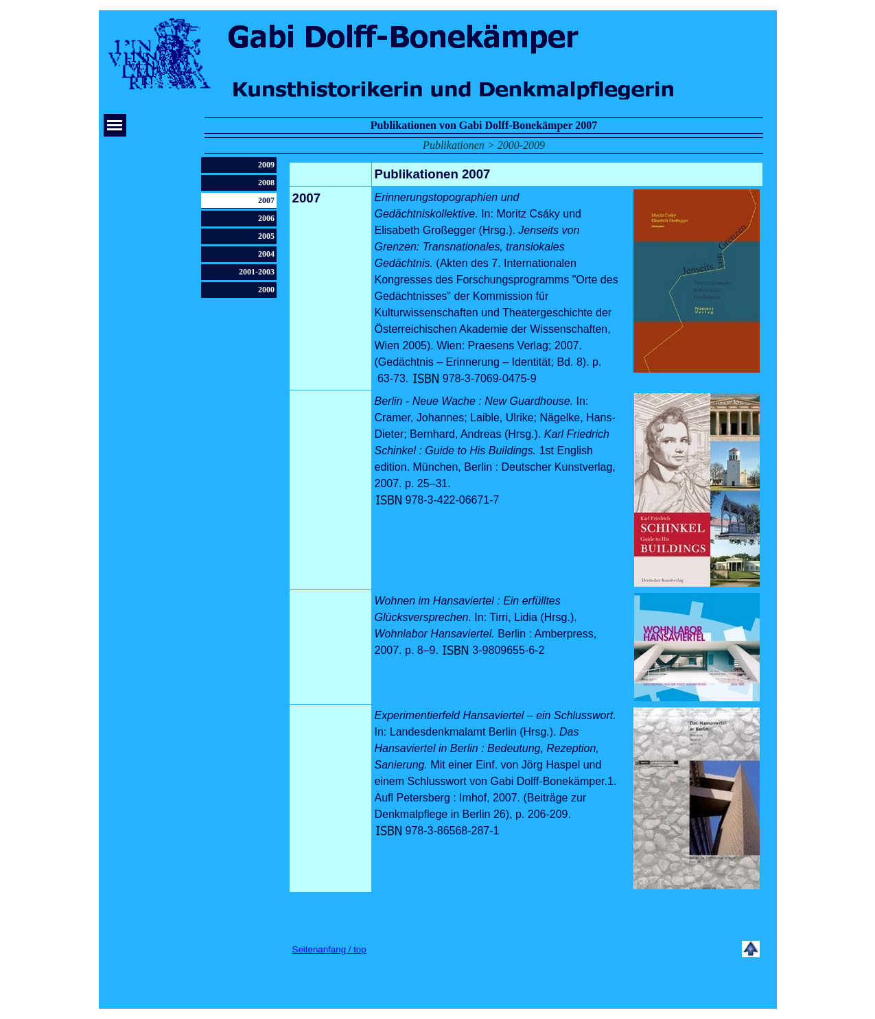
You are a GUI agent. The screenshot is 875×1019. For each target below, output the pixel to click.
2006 (266, 218)
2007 (266, 200)
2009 (266, 164)
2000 (266, 289)
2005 (266, 236)
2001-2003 (257, 272)
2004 (266, 254)
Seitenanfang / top (329, 949)
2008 (266, 182)
